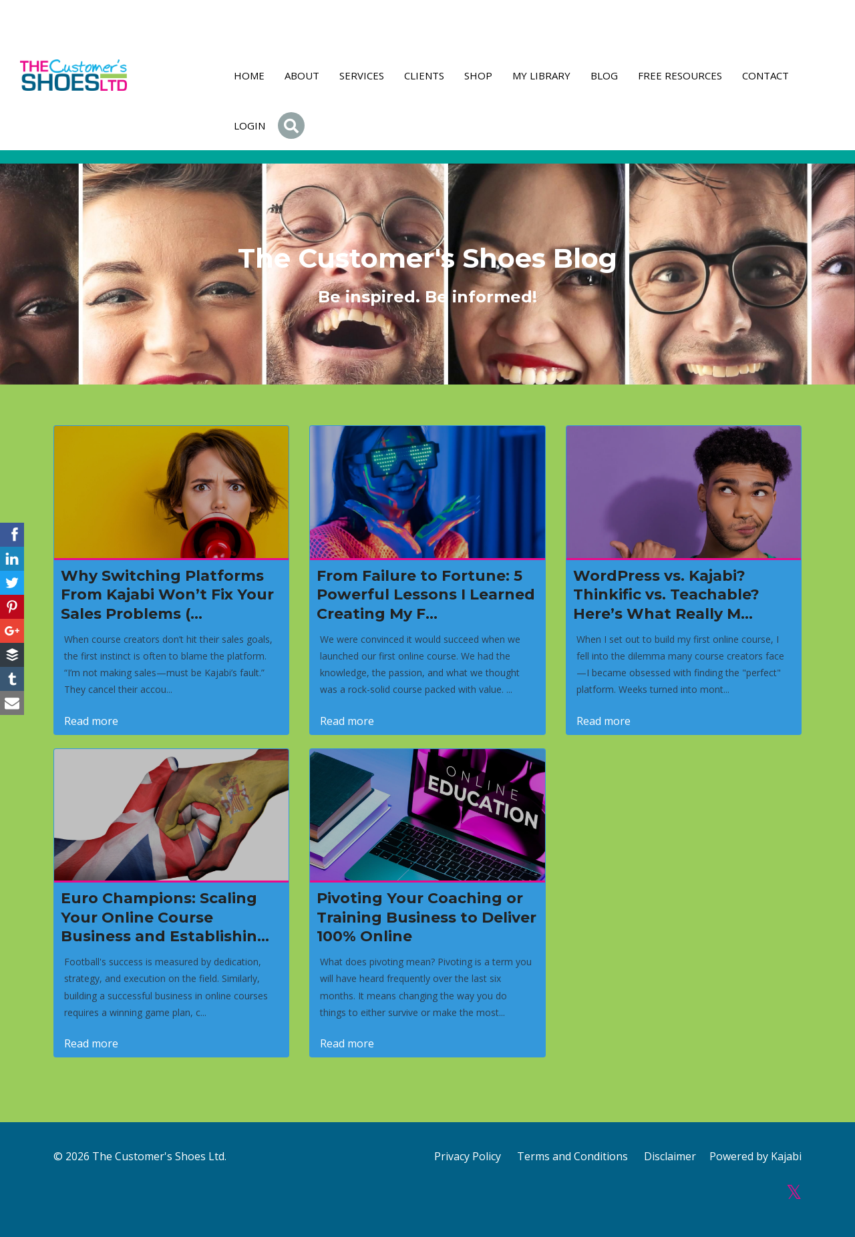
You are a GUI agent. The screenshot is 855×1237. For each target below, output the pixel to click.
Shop (478, 75)
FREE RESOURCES (680, 75)
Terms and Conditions (572, 1156)
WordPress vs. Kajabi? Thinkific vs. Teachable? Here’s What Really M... (666, 595)
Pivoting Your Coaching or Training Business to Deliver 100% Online (426, 917)
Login (249, 125)
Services (361, 75)
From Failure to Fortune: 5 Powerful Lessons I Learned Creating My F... (426, 595)
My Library (541, 75)
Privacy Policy (467, 1156)
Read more (91, 721)
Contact (765, 75)
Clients (424, 75)
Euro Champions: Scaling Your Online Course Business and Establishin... (165, 917)
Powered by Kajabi (755, 1156)
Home (249, 75)
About (302, 75)
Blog (604, 75)
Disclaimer (670, 1156)
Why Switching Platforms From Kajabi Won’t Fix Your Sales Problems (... (167, 595)
